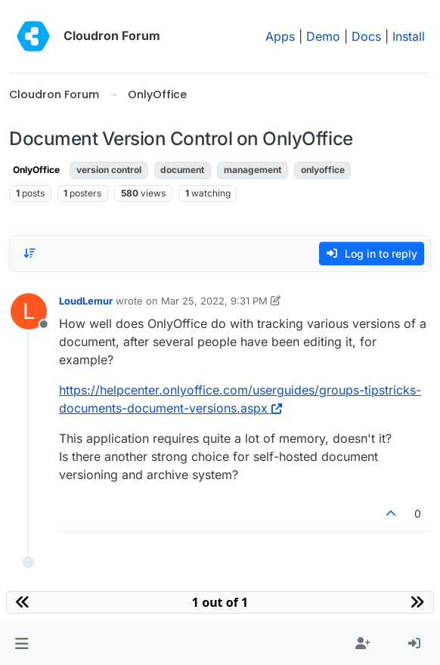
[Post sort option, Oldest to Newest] (29, 253)
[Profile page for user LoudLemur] (29, 311)
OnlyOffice (36, 169)
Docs (366, 36)
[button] (21, 644)
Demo (323, 36)
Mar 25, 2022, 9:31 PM (214, 301)
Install (408, 36)
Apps (280, 36)
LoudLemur (86, 301)
